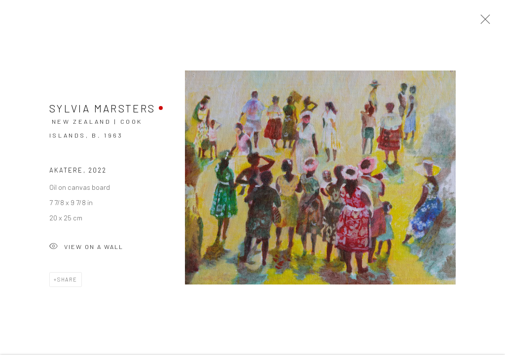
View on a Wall (86, 249)
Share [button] (67, 281)
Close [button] (482, 22)
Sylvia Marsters (102, 110)
